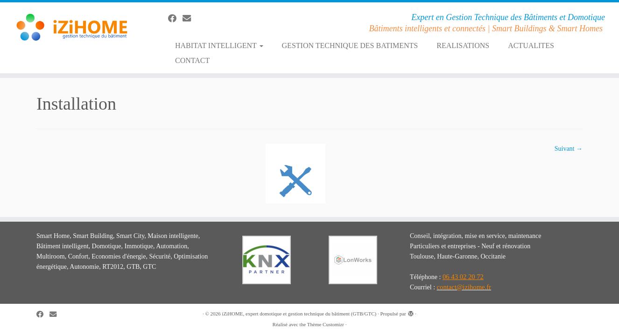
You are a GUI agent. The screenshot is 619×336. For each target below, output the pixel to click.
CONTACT (192, 60)
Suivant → (569, 148)
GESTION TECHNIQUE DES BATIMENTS (350, 45)
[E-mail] (190, 18)
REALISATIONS (462, 45)
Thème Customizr (325, 324)
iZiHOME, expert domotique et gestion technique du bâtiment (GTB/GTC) (299, 313)
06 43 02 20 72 (463, 276)
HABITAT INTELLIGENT (219, 45)
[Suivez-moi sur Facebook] (175, 18)
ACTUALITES (531, 45)
